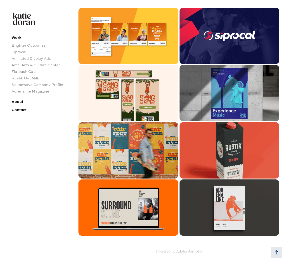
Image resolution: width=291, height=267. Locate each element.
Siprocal (19, 51)
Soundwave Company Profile (37, 84)
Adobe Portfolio (189, 251)
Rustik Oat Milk (25, 78)
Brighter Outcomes (29, 45)
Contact (19, 109)
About (17, 101)
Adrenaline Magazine (30, 91)
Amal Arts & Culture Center (36, 64)
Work (16, 37)
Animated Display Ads (31, 58)
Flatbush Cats (24, 71)
